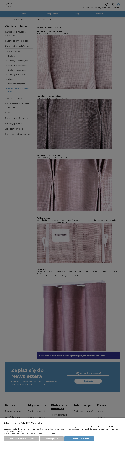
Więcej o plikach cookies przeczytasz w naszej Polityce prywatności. (31, 433)
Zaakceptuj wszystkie (79, 439)
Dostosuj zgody (52, 439)
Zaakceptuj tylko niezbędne (21, 439)
